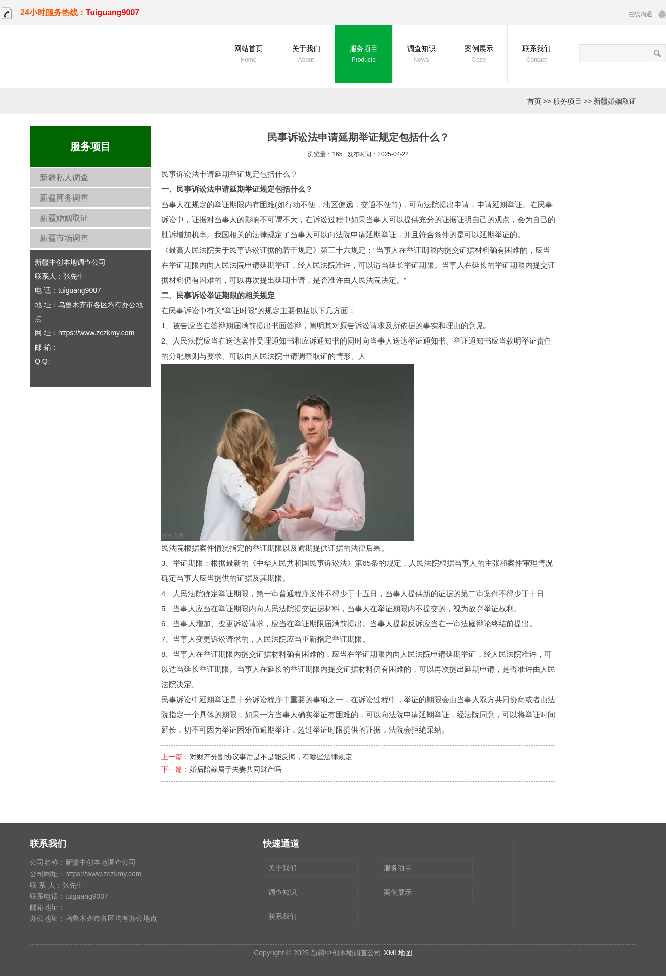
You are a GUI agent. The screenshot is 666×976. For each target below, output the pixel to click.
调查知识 (421, 54)
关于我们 (306, 54)
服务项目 (363, 54)
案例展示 (478, 54)
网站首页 (248, 54)
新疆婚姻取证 (615, 101)
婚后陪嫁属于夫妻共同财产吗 (235, 769)
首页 (534, 101)
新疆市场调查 (64, 238)
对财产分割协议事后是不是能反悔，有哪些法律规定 (270, 757)
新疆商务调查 (64, 197)
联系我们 (536, 54)
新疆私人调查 (64, 177)
